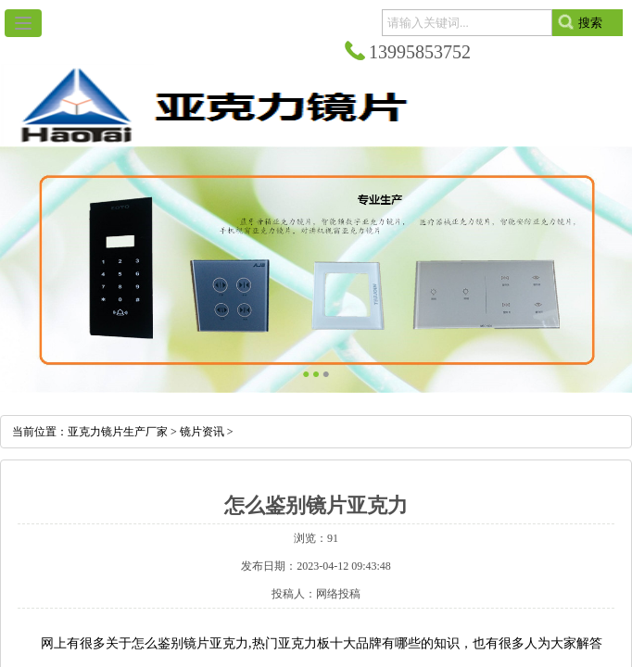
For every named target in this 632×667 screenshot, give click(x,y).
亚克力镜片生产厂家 (118, 431)
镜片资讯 (202, 431)
